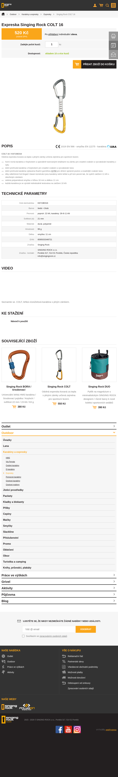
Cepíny (7, 555)
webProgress (111, 771)
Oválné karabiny (12, 507)
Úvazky (7, 481)
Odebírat (85, 671)
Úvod (3, 14)
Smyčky (7, 567)
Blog (5, 642)
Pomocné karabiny (13, 518)
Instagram (77, 771)
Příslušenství (10, 579)
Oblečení (8, 591)
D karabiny (10, 511)
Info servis (113, 45)
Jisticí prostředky (13, 531)
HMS (8, 499)
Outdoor (13, 14)
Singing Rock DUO (99, 428)
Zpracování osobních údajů (81, 730)
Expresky (47, 14)
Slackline (8, 573)
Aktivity (7, 629)
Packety (7, 537)
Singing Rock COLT (58, 428)
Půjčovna (8, 636)
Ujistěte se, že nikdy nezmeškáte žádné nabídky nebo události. (62, 662)
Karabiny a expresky (30, 14)
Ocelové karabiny (13, 522)
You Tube (68, 771)
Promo (7, 585)
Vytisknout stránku (113, 36)
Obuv (6, 597)
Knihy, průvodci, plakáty (17, 609)
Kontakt (113, 54)
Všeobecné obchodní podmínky (83, 708)
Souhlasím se (46, 677)
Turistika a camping (14, 603)
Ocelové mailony (13, 526)
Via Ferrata (10, 503)
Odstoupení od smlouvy (79, 724)
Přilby (6, 549)
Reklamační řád (75, 698)
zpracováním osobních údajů (53, 677)
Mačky (7, 561)
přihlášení (53, 34)
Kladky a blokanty (13, 543)
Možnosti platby (75, 714)
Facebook (59, 771)
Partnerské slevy (76, 703)
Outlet (6, 468)
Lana (6, 487)
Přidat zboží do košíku (99, 64)
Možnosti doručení (76, 719)
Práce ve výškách (14, 617)
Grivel (6, 623)
